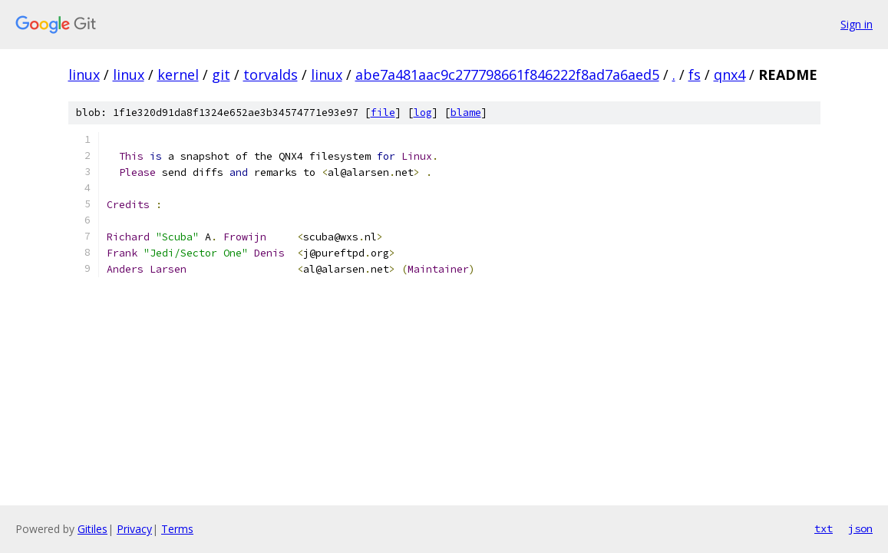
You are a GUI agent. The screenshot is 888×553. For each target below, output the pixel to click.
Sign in (856, 24)
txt (823, 528)
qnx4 (729, 74)
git (221, 74)
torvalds (270, 74)
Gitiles (92, 529)
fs (694, 74)
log (423, 112)
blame (466, 112)
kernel (178, 74)
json (860, 528)
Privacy (134, 529)
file (383, 112)
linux (84, 74)
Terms (177, 529)
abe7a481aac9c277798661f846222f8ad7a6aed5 (507, 74)
